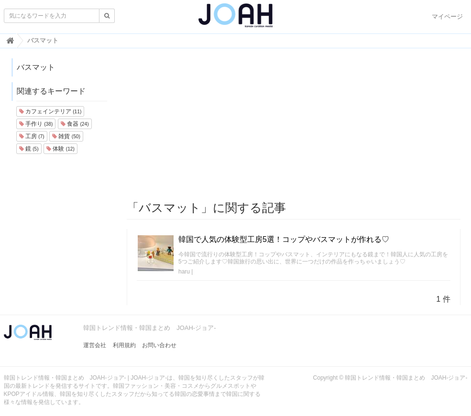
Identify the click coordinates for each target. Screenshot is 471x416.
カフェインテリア (50, 111)
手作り (36, 123)
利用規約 (124, 345)
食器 (75, 123)
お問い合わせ (159, 345)
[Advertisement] (293, 125)
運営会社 (94, 345)
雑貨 (66, 136)
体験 (60, 148)
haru (184, 271)
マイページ (447, 16)
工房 (31, 136)
